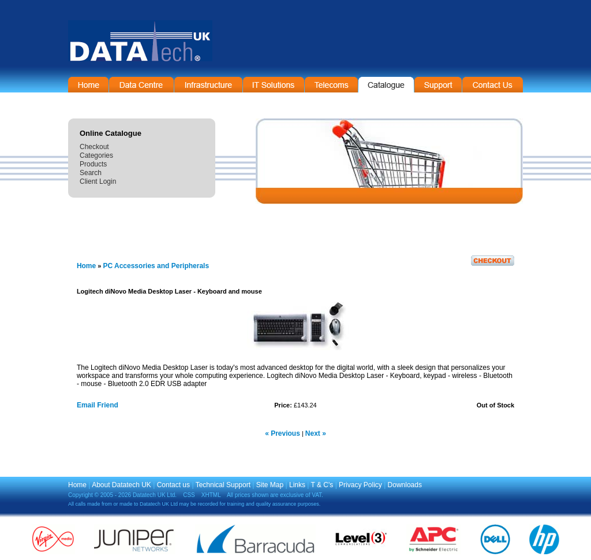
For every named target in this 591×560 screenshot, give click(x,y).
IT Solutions (273, 84)
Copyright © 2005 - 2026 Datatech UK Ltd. (122, 495)
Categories (96, 155)
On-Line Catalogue (386, 84)
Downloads (405, 485)
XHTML (211, 495)
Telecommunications (331, 84)
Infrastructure (208, 84)
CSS (189, 495)
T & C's (322, 485)
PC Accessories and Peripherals (156, 266)
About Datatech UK (121, 485)
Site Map (269, 485)
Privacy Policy (360, 485)
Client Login (98, 181)
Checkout (94, 147)
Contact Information (492, 84)
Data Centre (141, 84)
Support (438, 84)
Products (93, 164)
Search (91, 173)
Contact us (173, 485)
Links (297, 485)
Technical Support (223, 485)
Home (88, 84)
